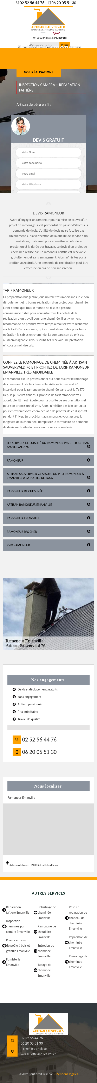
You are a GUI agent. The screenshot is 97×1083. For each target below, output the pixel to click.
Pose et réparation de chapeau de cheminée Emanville (78, 918)
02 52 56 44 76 (31, 2)
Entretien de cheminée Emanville (46, 951)
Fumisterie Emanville (13, 962)
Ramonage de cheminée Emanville (78, 961)
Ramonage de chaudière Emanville (47, 931)
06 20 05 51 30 (63, 2)
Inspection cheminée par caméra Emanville (18, 926)
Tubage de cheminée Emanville (44, 970)
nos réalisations (38, 72)
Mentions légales (66, 1074)
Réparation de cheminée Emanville (78, 942)
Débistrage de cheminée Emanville (47, 912)
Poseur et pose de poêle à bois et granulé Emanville (18, 945)
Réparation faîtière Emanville (17, 909)
